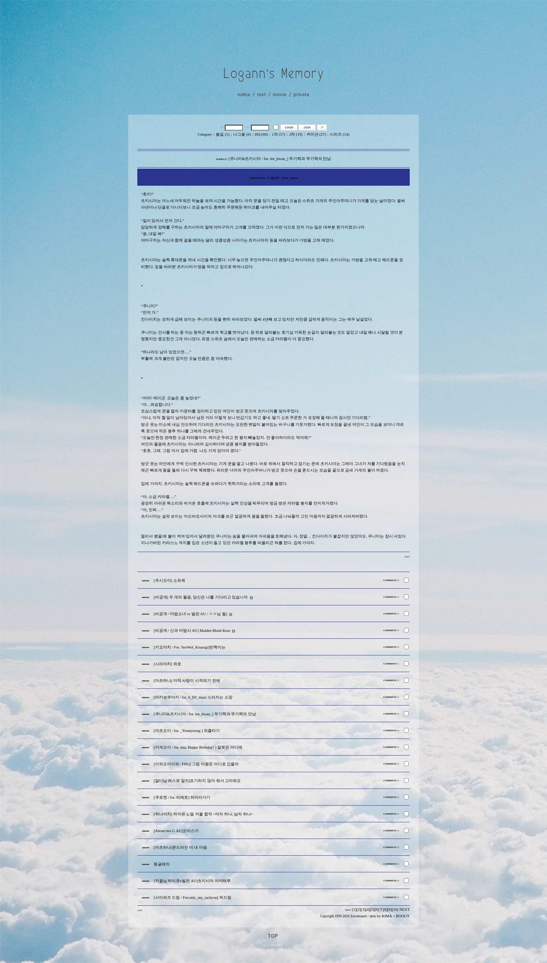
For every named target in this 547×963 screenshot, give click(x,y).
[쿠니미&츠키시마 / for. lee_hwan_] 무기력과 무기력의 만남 (205, 714)
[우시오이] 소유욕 (169, 581)
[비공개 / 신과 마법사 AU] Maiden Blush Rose (192, 631)
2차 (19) (296, 134)
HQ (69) (261, 134)
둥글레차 (162, 864)
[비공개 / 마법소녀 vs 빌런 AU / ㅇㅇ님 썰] (190, 614)
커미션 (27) (316, 134)
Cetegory (205, 134)
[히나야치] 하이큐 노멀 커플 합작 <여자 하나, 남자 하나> (203, 814)
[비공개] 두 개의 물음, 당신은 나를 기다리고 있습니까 (201, 597)
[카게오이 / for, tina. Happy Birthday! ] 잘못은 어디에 (198, 747)
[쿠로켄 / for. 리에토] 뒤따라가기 (182, 797)
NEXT (405, 909)
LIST (407, 556)
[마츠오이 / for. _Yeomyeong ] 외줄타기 (187, 731)
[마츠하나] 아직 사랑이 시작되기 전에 (187, 681)
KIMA (387, 916)
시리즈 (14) (339, 134)
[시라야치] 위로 (167, 664)
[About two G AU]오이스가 (176, 831)
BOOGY (403, 916)
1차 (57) (278, 134)
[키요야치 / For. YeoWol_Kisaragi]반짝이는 (190, 647)
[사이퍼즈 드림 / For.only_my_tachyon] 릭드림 (192, 898)
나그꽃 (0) (242, 134)
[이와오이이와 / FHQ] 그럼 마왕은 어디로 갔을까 (196, 764)
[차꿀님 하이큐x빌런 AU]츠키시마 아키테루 (192, 881)
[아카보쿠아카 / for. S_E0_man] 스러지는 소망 (193, 697)
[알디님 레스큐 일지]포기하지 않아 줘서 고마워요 (197, 781)
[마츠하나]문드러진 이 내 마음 (180, 847)
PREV (348, 910)
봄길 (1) (222, 134)
